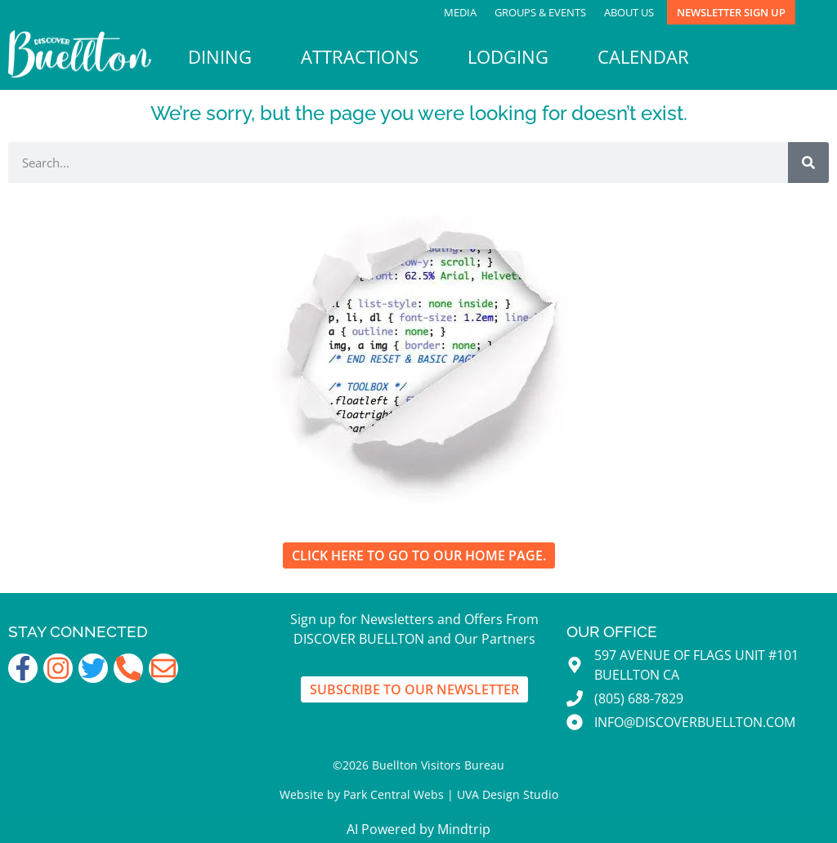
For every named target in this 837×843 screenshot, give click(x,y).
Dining (220, 56)
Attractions (359, 56)
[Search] (808, 162)
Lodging (508, 56)
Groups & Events (540, 12)
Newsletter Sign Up (731, 12)
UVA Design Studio (507, 794)
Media (460, 12)
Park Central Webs (393, 794)
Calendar (643, 56)
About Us (629, 12)
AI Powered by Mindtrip (418, 829)
